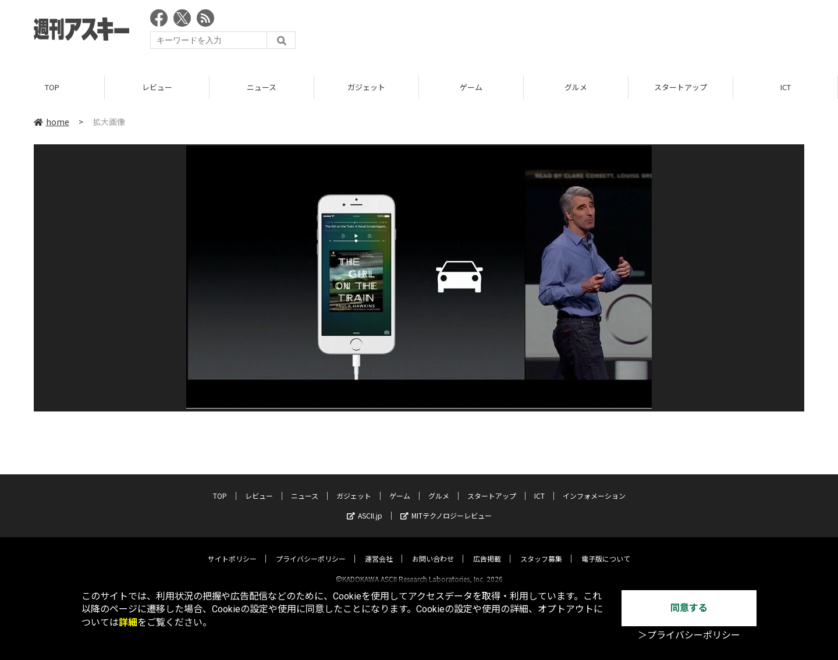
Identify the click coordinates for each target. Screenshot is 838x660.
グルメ (575, 87)
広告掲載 (487, 548)
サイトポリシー (232, 548)
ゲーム (471, 87)
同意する (689, 607)
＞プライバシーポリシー (689, 635)
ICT (785, 87)
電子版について (605, 548)
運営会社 (379, 548)
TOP (52, 87)
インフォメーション (594, 485)
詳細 (128, 622)
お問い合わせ (433, 548)
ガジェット (366, 87)
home (51, 121)
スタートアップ (680, 87)
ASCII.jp (364, 505)
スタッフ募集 (541, 548)
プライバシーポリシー (311, 548)
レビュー (157, 87)
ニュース (261, 87)
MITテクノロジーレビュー (446, 505)
